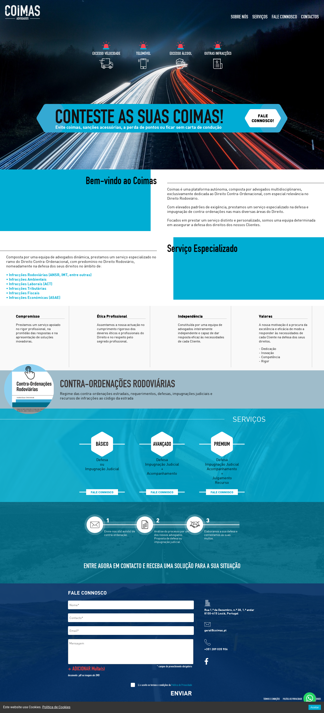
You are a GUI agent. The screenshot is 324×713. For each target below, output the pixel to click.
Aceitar (315, 707)
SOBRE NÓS (239, 17)
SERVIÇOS (260, 17)
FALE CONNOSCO (284, 17)
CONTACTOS (310, 17)
